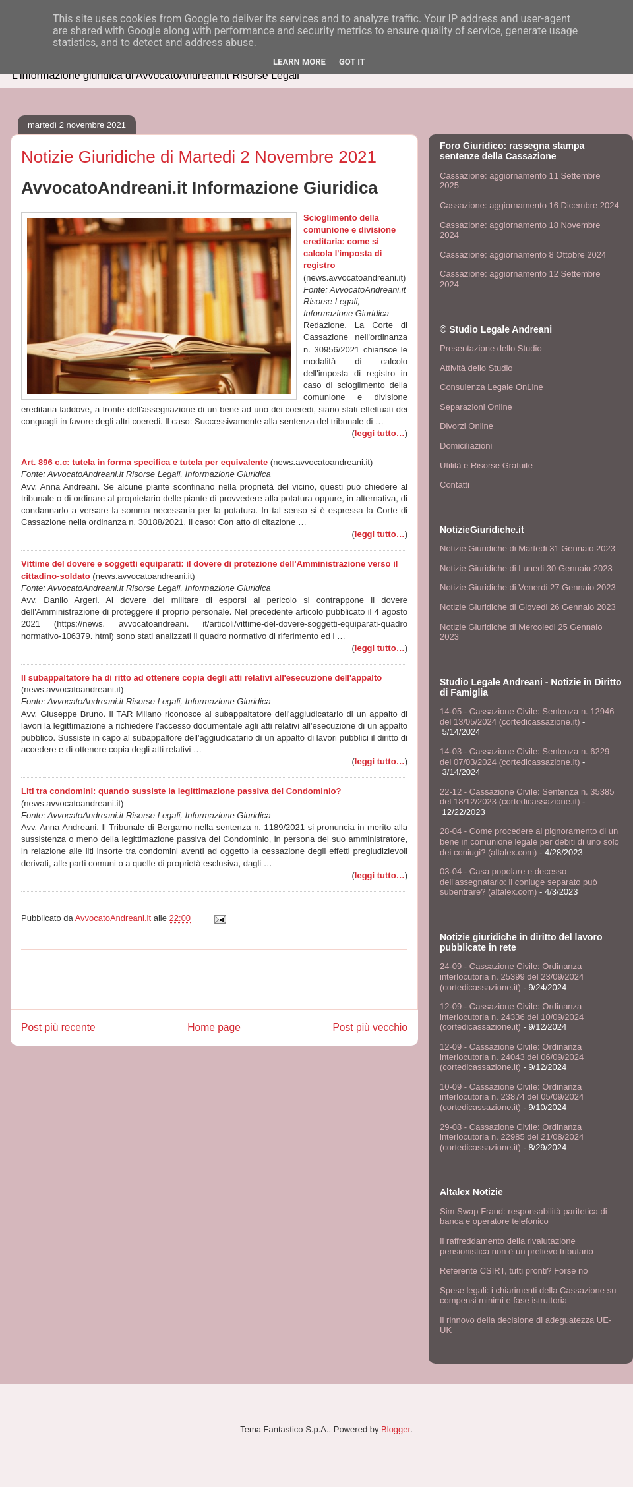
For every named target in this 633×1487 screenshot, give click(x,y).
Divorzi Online (466, 426)
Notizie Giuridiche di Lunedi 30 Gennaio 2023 (526, 568)
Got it (352, 62)
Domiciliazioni (466, 446)
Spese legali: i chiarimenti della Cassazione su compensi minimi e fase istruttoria (528, 1295)
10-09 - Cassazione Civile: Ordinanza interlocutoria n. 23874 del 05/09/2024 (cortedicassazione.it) (512, 1097)
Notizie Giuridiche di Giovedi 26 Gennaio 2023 (528, 607)
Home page (214, 1027)
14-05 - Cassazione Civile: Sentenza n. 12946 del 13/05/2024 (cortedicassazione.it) (527, 716)
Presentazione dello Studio (491, 348)
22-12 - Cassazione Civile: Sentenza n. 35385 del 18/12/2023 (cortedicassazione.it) (527, 797)
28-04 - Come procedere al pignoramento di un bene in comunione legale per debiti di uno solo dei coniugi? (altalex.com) (529, 841)
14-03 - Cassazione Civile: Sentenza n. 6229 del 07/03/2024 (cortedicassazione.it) (524, 756)
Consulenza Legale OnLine (491, 387)
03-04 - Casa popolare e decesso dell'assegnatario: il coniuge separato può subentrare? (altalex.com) (518, 881)
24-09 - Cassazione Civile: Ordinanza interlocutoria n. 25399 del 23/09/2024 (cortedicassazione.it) (512, 976)
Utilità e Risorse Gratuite (486, 465)
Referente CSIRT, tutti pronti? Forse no (514, 1271)
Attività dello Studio (476, 368)
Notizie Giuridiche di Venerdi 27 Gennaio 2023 (528, 587)
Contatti (454, 485)
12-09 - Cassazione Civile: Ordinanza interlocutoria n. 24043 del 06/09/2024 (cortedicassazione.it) (512, 1057)
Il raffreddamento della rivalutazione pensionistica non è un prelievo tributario (516, 1246)
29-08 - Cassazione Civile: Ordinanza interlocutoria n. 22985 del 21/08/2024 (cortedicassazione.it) (512, 1137)
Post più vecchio (369, 1027)
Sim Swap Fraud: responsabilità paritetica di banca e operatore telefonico (523, 1216)
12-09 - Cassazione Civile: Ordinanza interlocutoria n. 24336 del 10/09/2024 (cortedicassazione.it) (512, 1016)
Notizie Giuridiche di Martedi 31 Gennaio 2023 (527, 548)
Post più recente (58, 1027)
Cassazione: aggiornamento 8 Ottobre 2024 (523, 255)
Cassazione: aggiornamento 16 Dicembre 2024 (529, 205)
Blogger (395, 1429)
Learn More (299, 62)
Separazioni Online (476, 407)
